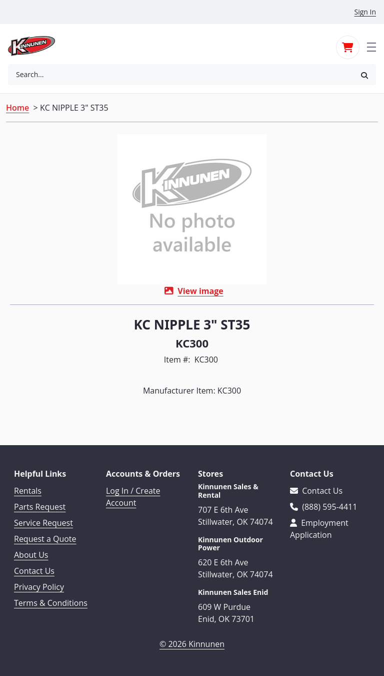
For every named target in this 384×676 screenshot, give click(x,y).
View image (200, 290)
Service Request (43, 522)
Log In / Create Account (133, 496)
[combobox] (180, 75)
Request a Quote (45, 538)
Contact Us (34, 570)
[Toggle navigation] (371, 46)
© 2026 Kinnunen (192, 643)
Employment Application (319, 528)
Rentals (28, 490)
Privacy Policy (39, 586)
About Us (31, 554)
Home (17, 107)
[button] (364, 75)
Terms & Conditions (51, 602)
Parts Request (40, 506)
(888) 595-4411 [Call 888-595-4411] (323, 506)
